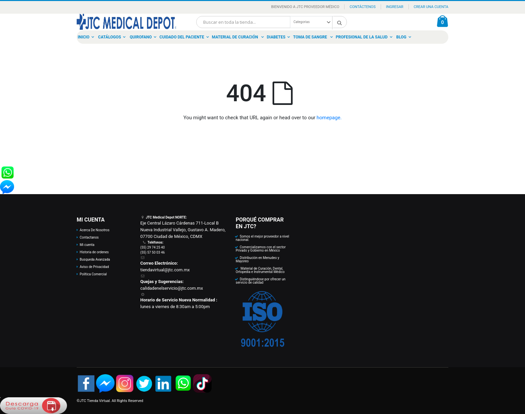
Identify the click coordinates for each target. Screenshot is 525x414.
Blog (401, 37)
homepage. (329, 118)
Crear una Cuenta (431, 7)
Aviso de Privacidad (94, 267)
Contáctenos (362, 7)
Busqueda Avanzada (95, 259)
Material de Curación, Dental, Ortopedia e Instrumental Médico (260, 270)
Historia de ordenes (94, 252)
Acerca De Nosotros (94, 230)
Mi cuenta (87, 245)
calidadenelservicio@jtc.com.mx (171, 288)
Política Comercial (93, 274)
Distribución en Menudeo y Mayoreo (257, 259)
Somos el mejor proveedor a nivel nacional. (262, 238)
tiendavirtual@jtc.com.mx (165, 269)
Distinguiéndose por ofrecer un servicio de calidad (260, 280)
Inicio (83, 37)
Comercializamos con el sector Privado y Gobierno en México (261, 248)
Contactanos (89, 237)
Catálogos (109, 37)
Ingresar (394, 7)
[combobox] (271, 22)
